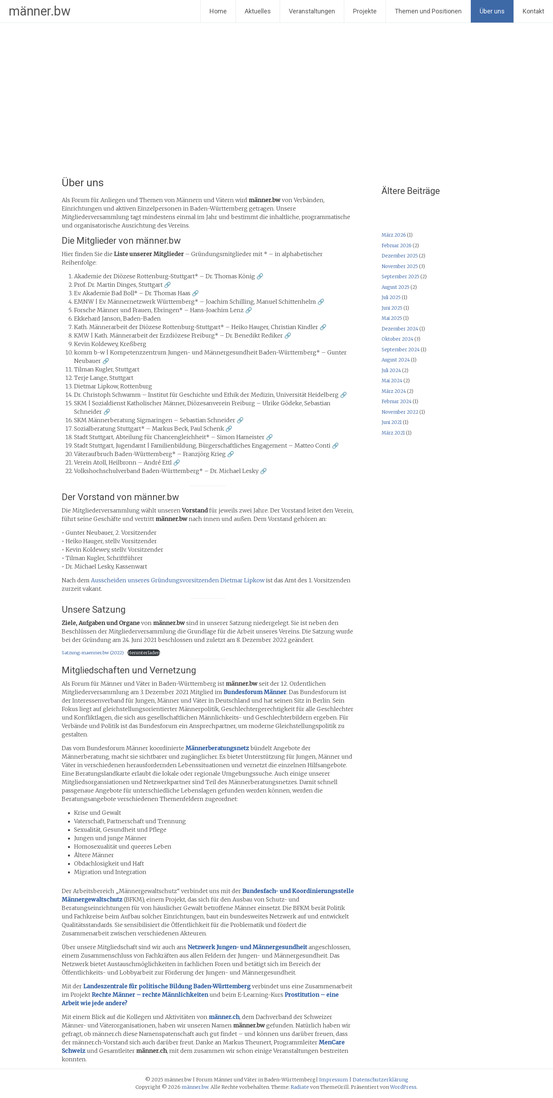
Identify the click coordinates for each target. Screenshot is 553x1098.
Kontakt (533, 11)
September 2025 (400, 277)
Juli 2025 (391, 298)
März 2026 (394, 235)
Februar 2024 (397, 402)
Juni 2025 (392, 308)
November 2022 (400, 412)
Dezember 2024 (400, 329)
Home (218, 11)
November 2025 (400, 266)
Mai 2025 (392, 318)
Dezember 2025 (400, 256)
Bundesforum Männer (255, 692)
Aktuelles (258, 11)
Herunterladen (143, 652)
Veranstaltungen (312, 11)
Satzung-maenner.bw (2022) (93, 652)
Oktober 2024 (397, 339)
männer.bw (40, 11)
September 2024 (401, 350)
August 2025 (395, 287)
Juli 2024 (391, 371)
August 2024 (396, 360)
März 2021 (393, 433)
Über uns (492, 11)
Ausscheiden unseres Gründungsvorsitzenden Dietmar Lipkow (178, 580)
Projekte (365, 11)
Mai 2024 (392, 381)
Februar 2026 (397, 246)
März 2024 (394, 391)
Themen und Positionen (428, 11)
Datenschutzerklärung (380, 1079)
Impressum (333, 1079)
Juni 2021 (392, 422)
